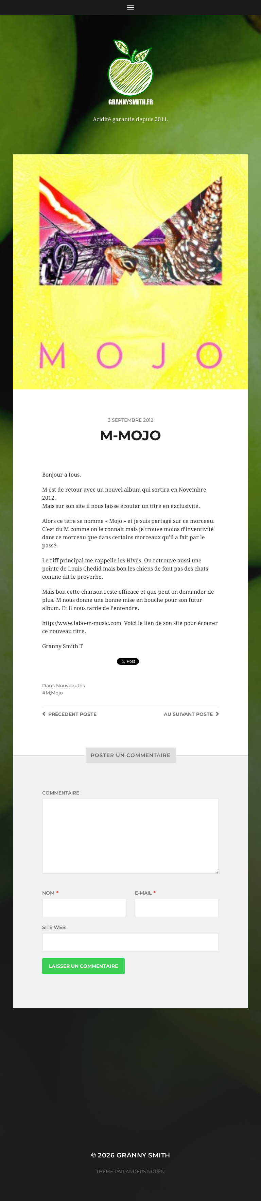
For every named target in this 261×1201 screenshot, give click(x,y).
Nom (50, 893)
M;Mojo (54, 693)
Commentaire (60, 793)
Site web (54, 927)
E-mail (145, 893)
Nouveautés (70, 686)
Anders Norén (145, 1171)
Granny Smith (143, 1155)
